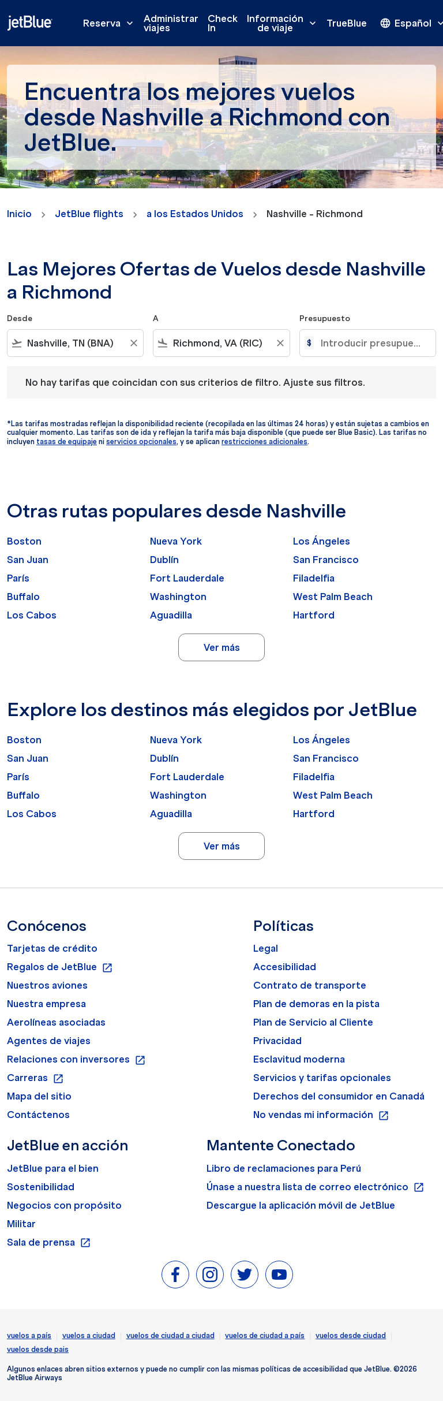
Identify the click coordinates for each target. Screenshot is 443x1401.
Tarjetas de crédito (52, 948)
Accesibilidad (284, 966)
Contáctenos (38, 1114)
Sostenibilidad (40, 1187)
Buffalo (23, 596)
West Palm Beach (333, 596)
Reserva (111, 23)
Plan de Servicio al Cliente (313, 1022)
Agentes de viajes (49, 1040)
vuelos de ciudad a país (265, 1335)
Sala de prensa (49, 1242)
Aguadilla (171, 615)
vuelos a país (29, 1335)
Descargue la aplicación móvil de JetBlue (301, 1205)
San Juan (27, 559)
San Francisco (326, 559)
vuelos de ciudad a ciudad (170, 1335)
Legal (265, 948)
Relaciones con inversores (76, 1059)
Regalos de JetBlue (60, 967)
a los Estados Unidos (195, 213)
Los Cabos (32, 615)
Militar (21, 1223)
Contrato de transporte (309, 985)
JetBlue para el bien (53, 1168)
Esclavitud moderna (299, 1059)
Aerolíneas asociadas (56, 1022)
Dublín (164, 559)
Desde (19, 318)
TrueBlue (346, 23)
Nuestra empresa (46, 1003)
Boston (24, 541)
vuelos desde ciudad (351, 1335)
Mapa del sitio (39, 1096)
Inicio (19, 213)
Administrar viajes (171, 23)
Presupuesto (324, 318)
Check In (223, 23)
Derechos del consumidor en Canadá (339, 1096)
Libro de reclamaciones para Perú (284, 1168)
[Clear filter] (133, 343)
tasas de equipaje (66, 441)
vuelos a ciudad (88, 1335)
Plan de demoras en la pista (316, 1003)
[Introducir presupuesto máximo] (372, 343)
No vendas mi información (321, 1115)
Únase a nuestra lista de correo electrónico (316, 1187)
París (18, 578)
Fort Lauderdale (187, 578)
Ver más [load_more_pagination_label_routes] (222, 647)
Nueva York (176, 541)
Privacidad (277, 1040)
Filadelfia (314, 578)
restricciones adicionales (264, 441)
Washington (178, 596)
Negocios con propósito (64, 1205)
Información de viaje (284, 23)
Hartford (314, 615)
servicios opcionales (141, 441)
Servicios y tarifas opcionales (322, 1077)
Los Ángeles (321, 541)
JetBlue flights (89, 213)
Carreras (35, 1078)
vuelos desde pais (38, 1349)
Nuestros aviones (47, 985)
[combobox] (75, 343)
